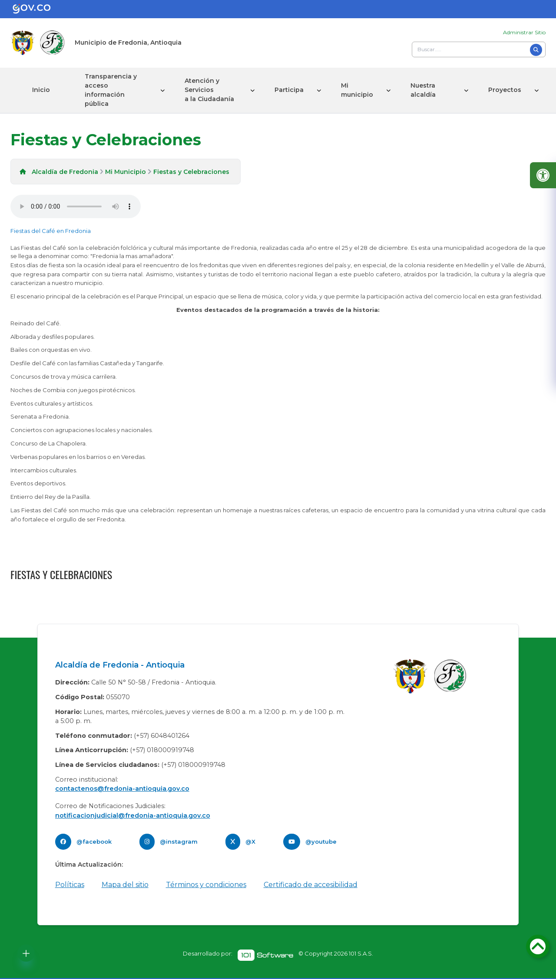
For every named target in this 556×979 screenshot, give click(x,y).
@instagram (179, 841)
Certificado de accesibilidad (310, 885)
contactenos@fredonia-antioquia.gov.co (122, 788)
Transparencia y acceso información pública (111, 90)
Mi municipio (357, 90)
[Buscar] (536, 50)
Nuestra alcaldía (423, 90)
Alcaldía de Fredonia (65, 172)
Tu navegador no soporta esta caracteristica (75, 206)
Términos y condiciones (206, 885)
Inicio (41, 90)
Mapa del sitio (125, 885)
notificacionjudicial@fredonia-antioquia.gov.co (132, 815)
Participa (289, 90)
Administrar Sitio (524, 32)
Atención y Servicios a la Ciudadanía (209, 90)
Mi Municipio (125, 172)
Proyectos (504, 90)
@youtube (321, 841)
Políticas (69, 885)
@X (250, 841)
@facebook (94, 841)
